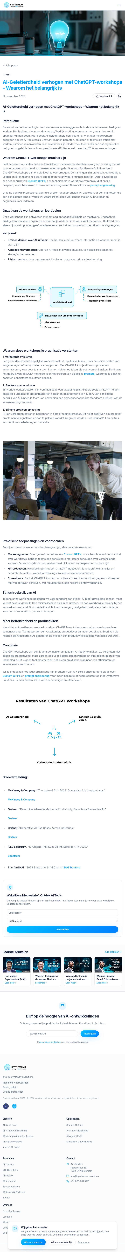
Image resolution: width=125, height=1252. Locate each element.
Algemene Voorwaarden (15, 1082)
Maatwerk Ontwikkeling (79, 1141)
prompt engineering (102, 185)
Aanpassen (84, 1242)
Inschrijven (90, 1033)
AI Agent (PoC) (74, 1136)
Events (6, 1197)
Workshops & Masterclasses (18, 1136)
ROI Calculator (10, 1170)
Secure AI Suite (74, 1125)
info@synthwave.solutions (82, 1176)
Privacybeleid (10, 1087)
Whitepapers (9, 1181)
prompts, (89, 373)
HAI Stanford (71, 867)
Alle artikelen (113, 951)
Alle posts (10, 65)
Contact (7, 1227)
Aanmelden (62, 929)
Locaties (7, 1216)
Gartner (12, 818)
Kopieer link (104, 96)
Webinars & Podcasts (14, 1192)
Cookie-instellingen (13, 1091)
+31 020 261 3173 (77, 1181)
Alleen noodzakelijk (61, 1242)
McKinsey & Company (21, 799)
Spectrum (14, 855)
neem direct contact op (50, 1042)
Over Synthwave (11, 1211)
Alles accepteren (33, 1242)
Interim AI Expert (12, 1147)
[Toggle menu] (119, 5)
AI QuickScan (10, 1125)
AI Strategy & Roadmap (15, 1130)
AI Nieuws (8, 1175)
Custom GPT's (37, 181)
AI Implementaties (12, 1141)
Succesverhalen (11, 1186)
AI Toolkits (8, 1164)
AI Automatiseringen (77, 1130)
